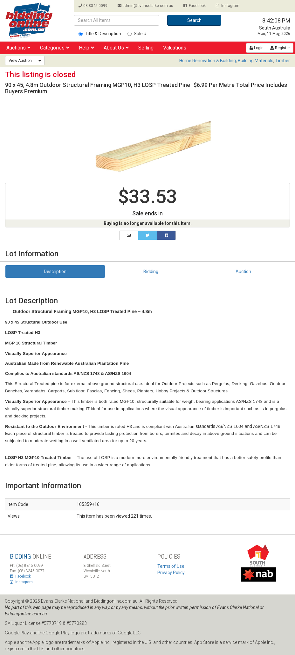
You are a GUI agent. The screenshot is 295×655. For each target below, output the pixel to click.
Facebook (194, 5)
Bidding (150, 271)
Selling (146, 48)
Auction (243, 271)
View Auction (20, 60)
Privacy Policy (171, 572)
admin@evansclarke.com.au (145, 5)
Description (55, 271)
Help (86, 48)
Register (280, 48)
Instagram (227, 5)
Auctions (18, 48)
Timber (282, 60)
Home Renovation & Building (207, 60)
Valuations (174, 48)
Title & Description (100, 33)
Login (257, 48)
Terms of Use (170, 566)
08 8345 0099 (93, 5)
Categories (54, 48)
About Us (116, 48)
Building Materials (255, 60)
